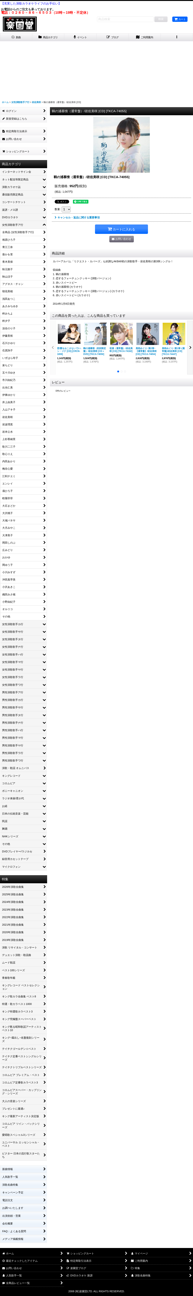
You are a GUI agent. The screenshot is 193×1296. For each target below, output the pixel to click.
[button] (177, 37)
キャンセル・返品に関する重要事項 (77, 217)
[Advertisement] (96, 69)
